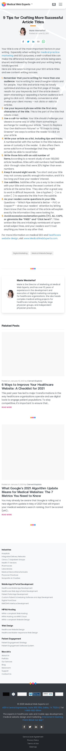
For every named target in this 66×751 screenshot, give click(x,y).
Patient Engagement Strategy (14, 642)
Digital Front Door (9, 600)
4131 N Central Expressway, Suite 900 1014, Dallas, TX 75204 (30, 707)
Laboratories (7, 569)
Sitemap (33, 747)
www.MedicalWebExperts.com (40, 238)
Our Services (7, 661)
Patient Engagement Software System (18, 645)
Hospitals (6, 553)
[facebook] (23, 41)
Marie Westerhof (37, 30)
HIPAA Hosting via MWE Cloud (14, 616)
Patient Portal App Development (15, 594)
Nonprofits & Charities (11, 578)
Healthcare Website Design (13, 629)
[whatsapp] (43, 41)
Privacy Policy (33, 740)
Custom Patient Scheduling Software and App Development (27, 597)
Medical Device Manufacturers (15, 572)
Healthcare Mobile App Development (17, 588)
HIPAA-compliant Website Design (16, 619)
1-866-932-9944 (33, 710)
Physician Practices (10, 575)
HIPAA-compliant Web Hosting (15, 613)
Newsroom (6, 668)
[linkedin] (33, 41)
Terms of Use (33, 743)
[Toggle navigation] (60, 4)
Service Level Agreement (33, 737)
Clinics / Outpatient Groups (13, 559)
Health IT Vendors (9, 562)
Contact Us (6, 674)
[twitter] (28, 41)
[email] (38, 41)
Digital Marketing (20, 253)
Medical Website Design (42, 253)
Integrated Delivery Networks (14, 556)
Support (5, 671)
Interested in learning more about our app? (42, 718)
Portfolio (5, 658)
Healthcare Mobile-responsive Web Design (20, 632)
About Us (5, 655)
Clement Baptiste (34, 381)
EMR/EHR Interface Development (15, 603)
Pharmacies (7, 566)
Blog (4, 665)
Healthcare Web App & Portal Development (20, 591)
